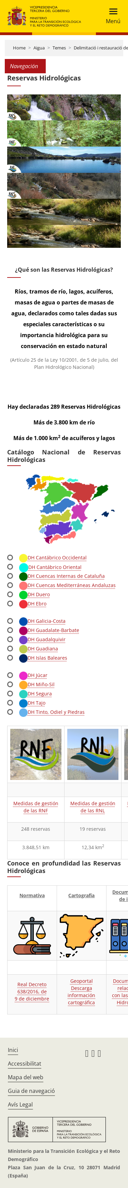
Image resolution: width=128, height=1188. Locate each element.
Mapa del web (25, 1077)
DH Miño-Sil (37, 684)
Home (19, 48)
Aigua (39, 48)
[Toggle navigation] (111, 16)
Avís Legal (20, 1104)
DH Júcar (33, 675)
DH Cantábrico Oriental (50, 567)
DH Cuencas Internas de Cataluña (62, 576)
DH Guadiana (38, 648)
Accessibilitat (24, 1063)
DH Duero (34, 594)
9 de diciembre (32, 998)
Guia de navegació (31, 1091)
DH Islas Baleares (43, 658)
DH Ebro (32, 603)
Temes (59, 48)
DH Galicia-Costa (42, 621)
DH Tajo (32, 703)
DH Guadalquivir (42, 639)
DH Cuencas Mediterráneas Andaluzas (67, 585)
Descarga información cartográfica (81, 995)
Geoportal (81, 981)
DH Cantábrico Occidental (53, 557)
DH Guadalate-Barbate (49, 630)
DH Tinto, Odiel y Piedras (52, 712)
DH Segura (35, 693)
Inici (13, 1050)
